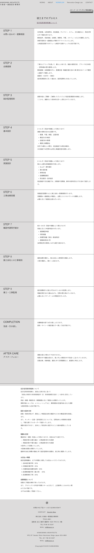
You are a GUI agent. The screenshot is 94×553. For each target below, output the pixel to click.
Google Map (51, 512)
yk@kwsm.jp (49, 527)
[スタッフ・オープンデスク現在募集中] (81, 10)
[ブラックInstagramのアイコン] (47, 503)
